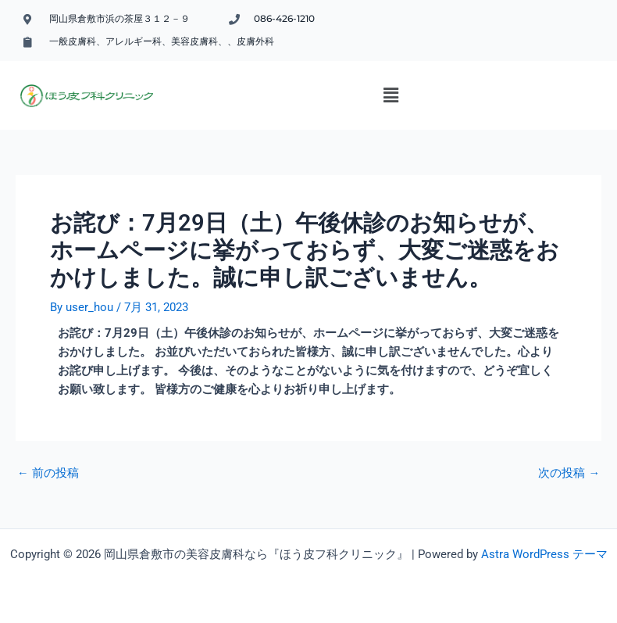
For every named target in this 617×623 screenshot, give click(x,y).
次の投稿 (569, 473)
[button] (390, 95)
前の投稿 (48, 473)
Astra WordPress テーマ (544, 554)
